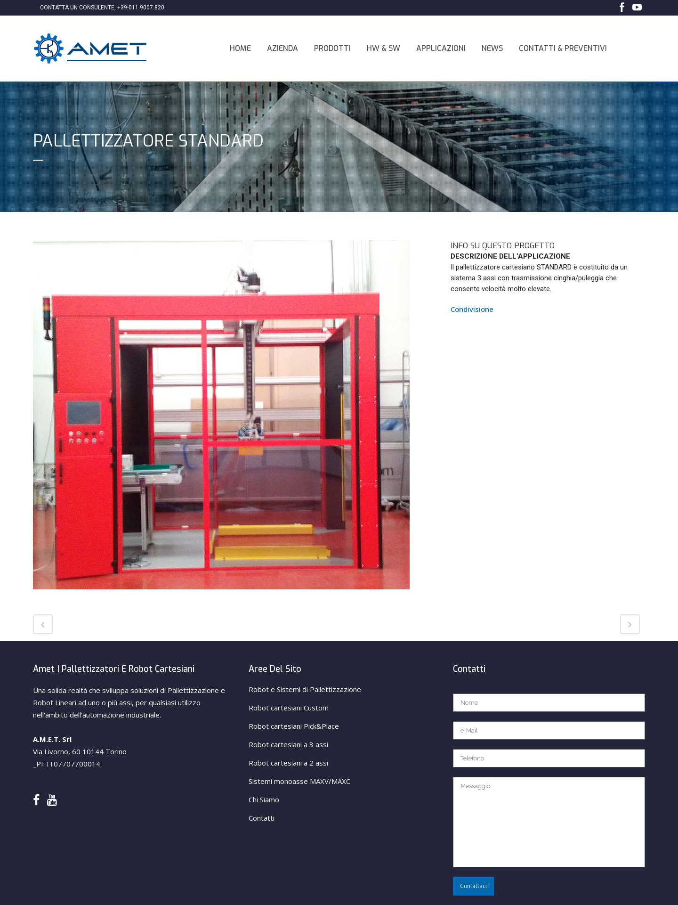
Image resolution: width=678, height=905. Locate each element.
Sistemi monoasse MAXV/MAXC (299, 781)
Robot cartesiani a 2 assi (288, 762)
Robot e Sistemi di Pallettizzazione (305, 689)
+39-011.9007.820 (140, 7)
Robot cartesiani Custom (289, 707)
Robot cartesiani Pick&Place (294, 726)
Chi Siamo (264, 799)
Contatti (261, 818)
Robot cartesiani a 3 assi (288, 744)
